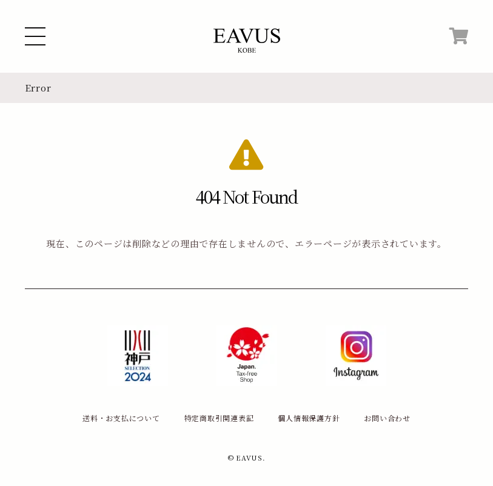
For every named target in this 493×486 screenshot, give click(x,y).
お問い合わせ (387, 418)
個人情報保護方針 (309, 418)
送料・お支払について (121, 418)
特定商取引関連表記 (219, 418)
